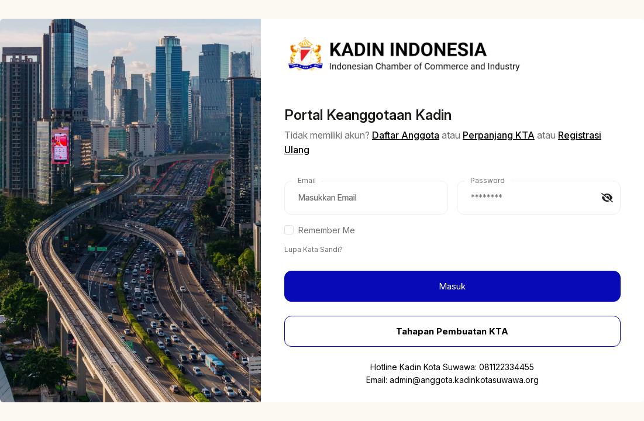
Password (487, 180)
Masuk (452, 286)
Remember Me (326, 230)
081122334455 (506, 367)
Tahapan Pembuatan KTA (452, 331)
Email (307, 180)
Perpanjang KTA (499, 135)
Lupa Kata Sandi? (313, 249)
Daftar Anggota (405, 135)
